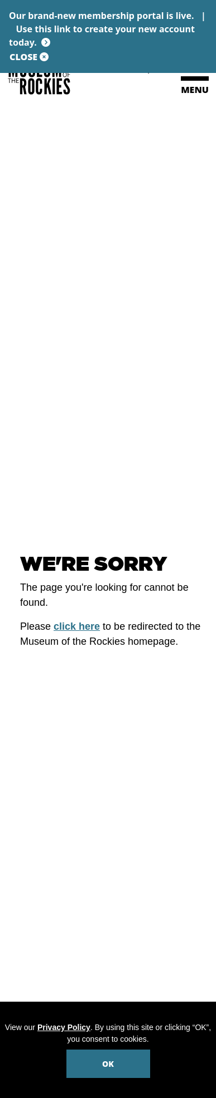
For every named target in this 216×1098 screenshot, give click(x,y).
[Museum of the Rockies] (55, 78)
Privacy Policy (63, 1027)
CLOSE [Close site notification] (29, 57)
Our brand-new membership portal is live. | (108, 28)
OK (108, 1063)
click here (77, 626)
